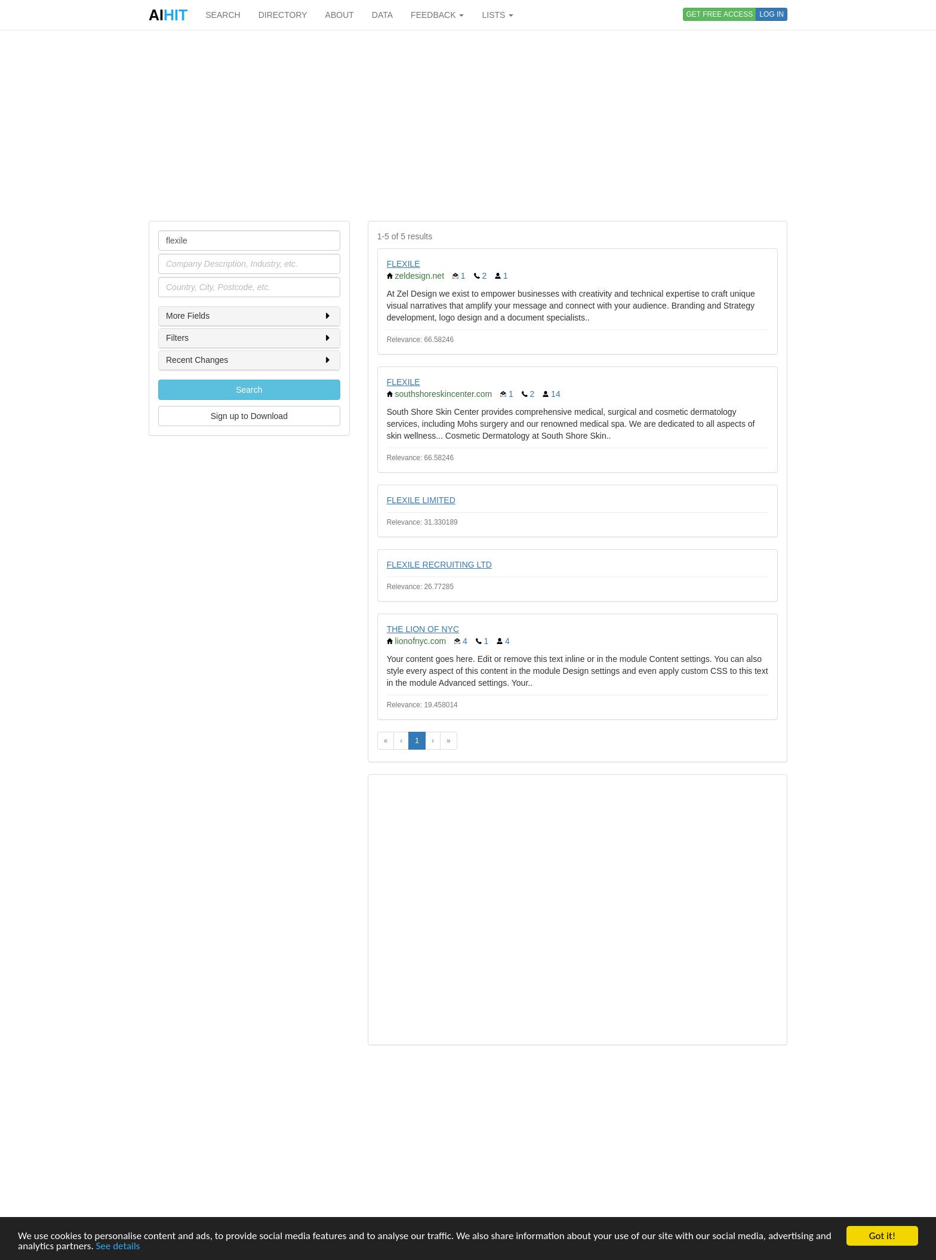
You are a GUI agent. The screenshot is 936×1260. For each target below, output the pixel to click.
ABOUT (339, 15)
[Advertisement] (468, 125)
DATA (382, 15)
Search (249, 390)
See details (118, 1246)
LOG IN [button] (771, 14)
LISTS (497, 15)
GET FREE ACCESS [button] (719, 14)
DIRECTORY (282, 15)
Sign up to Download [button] (249, 416)
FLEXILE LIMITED (421, 500)
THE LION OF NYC (423, 629)
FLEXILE (403, 264)
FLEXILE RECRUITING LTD (439, 564)
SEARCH (222, 15)
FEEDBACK (437, 15)
